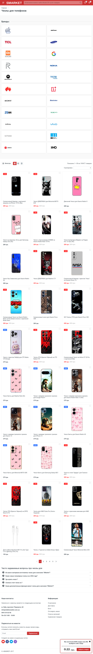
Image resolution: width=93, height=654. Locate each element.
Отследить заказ (54, 611)
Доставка (51, 606)
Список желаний (54, 614)
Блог (49, 608)
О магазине (52, 603)
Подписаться (33, 633)
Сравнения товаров (55, 617)
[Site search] (51, 2)
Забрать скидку (83, 649)
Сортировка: (68, 168)
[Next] (56, 561)
